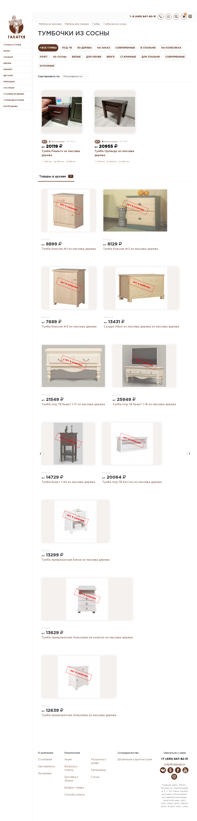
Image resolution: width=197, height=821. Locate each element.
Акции (68, 759)
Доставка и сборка (71, 779)
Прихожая (9, 82)
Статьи (95, 777)
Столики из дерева (13, 94)
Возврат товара (74, 788)
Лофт (44, 57)
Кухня (6, 51)
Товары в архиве (56, 176)
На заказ (103, 48)
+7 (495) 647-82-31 (174, 759)
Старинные (128, 57)
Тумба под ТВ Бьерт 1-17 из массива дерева (73, 404)
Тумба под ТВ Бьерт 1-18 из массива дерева (144, 404)
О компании (45, 759)
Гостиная (8, 88)
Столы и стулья (12, 45)
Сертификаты (46, 766)
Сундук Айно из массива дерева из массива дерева (141, 326)
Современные (125, 48)
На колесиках (171, 48)
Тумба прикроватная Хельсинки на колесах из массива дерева (87, 637)
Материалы (45, 773)
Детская (8, 76)
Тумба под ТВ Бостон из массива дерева (132, 482)
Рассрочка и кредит (98, 761)
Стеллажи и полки (13, 100)
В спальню (148, 48)
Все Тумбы (49, 48)
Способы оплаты (74, 795)
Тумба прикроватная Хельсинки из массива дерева (79, 715)
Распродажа (98, 770)
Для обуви (93, 57)
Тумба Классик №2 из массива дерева (130, 249)
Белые (76, 57)
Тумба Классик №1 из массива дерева (69, 249)
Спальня (8, 57)
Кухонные (47, 66)
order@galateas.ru (174, 764)
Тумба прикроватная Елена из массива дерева (76, 560)
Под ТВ (67, 48)
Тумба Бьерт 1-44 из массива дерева (68, 482)
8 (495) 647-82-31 (143, 17)
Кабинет (8, 69)
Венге (111, 57)
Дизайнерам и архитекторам (135, 759)
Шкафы (7, 63)
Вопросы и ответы (70, 768)
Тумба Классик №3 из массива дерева (69, 326)
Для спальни (150, 57)
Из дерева (84, 48)
